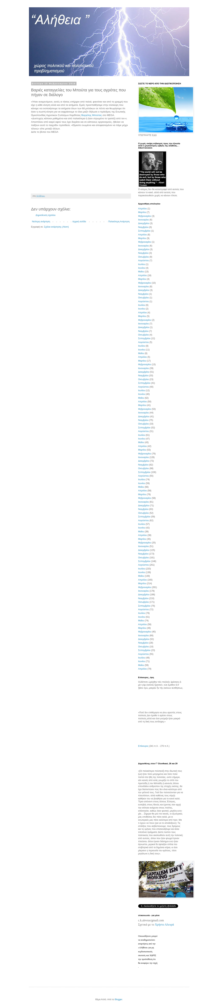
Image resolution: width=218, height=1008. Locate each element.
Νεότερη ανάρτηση (41, 221)
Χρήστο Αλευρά (164, 924)
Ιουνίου (141, 268)
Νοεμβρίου (143, 227)
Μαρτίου (142, 212)
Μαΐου (141, 271)
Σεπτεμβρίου (144, 231)
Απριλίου (142, 208)
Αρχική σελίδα (79, 221)
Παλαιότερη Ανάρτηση (119, 221)
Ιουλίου (141, 264)
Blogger (118, 999)
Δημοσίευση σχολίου (46, 215)
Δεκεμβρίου (143, 223)
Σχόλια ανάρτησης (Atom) (56, 227)
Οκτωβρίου (143, 257)
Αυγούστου (143, 260)
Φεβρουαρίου (144, 216)
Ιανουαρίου (143, 219)
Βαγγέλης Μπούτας (91, 115)
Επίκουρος (143, 746)
